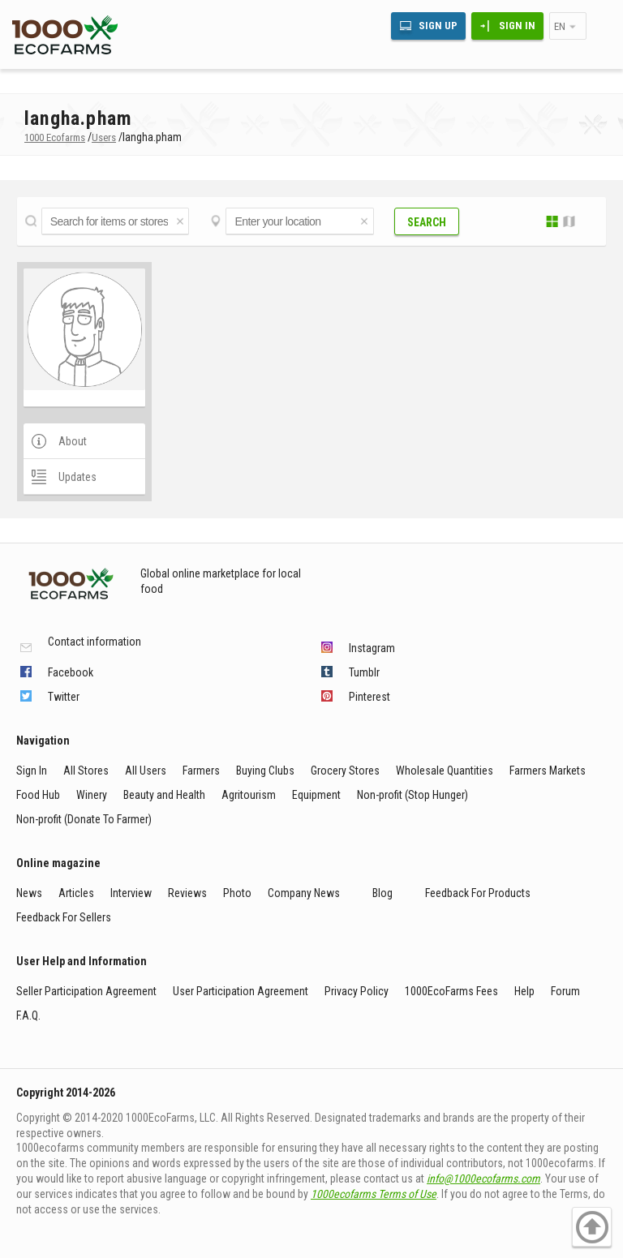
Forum (565, 991)
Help (524, 991)
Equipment (316, 794)
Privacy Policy (356, 991)
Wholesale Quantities (444, 770)
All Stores (86, 770)
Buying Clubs (265, 770)
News (29, 893)
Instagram (372, 648)
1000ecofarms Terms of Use (373, 1193)
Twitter (63, 696)
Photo (237, 893)
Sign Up (438, 25)
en (559, 26)
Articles (76, 893)
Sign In (517, 25)
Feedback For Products (478, 893)
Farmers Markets (547, 770)
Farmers (201, 770)
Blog (382, 893)
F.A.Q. (28, 1015)
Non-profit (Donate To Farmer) (84, 819)
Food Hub (38, 794)
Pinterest (369, 696)
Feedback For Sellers (63, 917)
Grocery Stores (345, 770)
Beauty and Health (164, 794)
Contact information (94, 642)
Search (426, 222)
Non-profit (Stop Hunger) (412, 794)
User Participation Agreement (240, 991)
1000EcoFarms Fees (451, 991)
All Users (145, 770)
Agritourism (248, 794)
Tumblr (364, 672)
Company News (304, 893)
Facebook (70, 672)
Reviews (187, 893)
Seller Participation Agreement (86, 991)
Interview (131, 893)
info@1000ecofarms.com (483, 1178)
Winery (91, 794)
